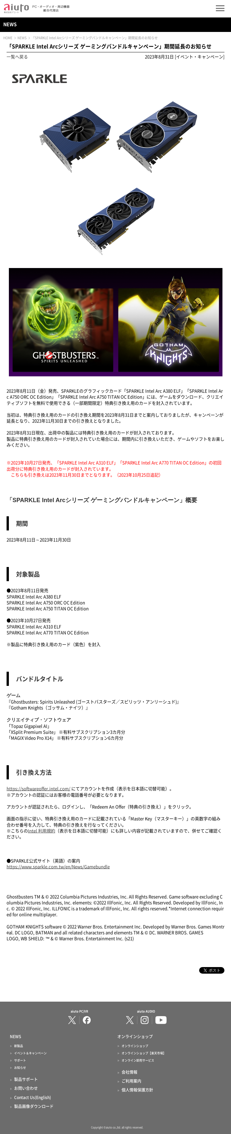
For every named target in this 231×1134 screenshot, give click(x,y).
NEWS (10, 24)
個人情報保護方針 (137, 1090)
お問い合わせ (26, 1088)
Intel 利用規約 (41, 831)
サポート (20, 1060)
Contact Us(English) (32, 1097)
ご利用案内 (131, 1081)
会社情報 (129, 1072)
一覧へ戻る (17, 57)
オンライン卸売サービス (138, 1060)
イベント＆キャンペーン (30, 1053)
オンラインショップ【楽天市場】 (144, 1053)
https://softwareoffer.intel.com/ (38, 789)
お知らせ (20, 1067)
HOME (7, 38)
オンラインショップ (135, 1045)
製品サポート (26, 1079)
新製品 (18, 1045)
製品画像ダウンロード (34, 1106)
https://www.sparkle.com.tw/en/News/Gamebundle (58, 867)
